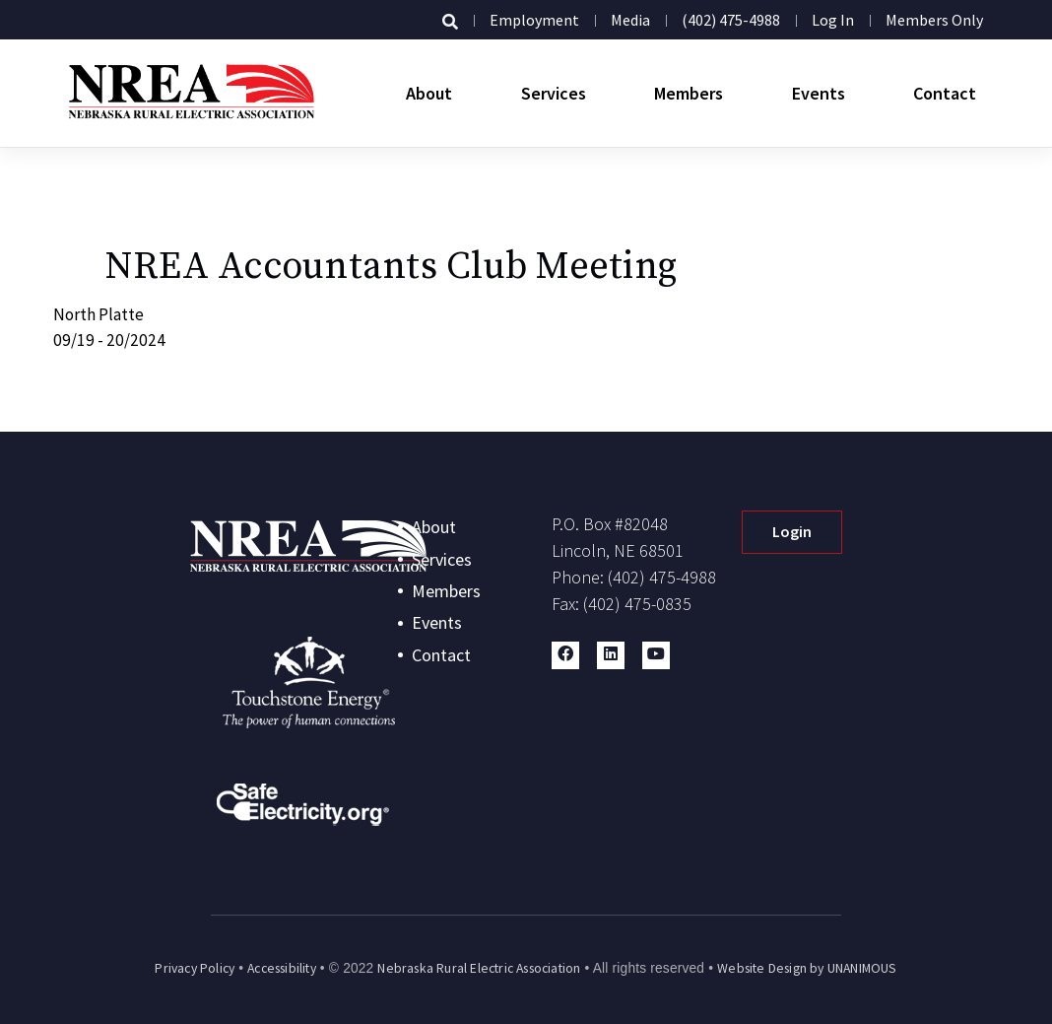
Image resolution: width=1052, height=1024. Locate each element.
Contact (944, 93)
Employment (534, 20)
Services (553, 93)
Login (792, 531)
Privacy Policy (194, 968)
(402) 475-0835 (637, 603)
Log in (833, 20)
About (429, 93)
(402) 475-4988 (731, 20)
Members (688, 93)
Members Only (934, 20)
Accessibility (281, 968)
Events (818, 93)
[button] (565, 655)
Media (630, 20)
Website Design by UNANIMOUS (806, 968)
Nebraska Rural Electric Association (478, 968)
